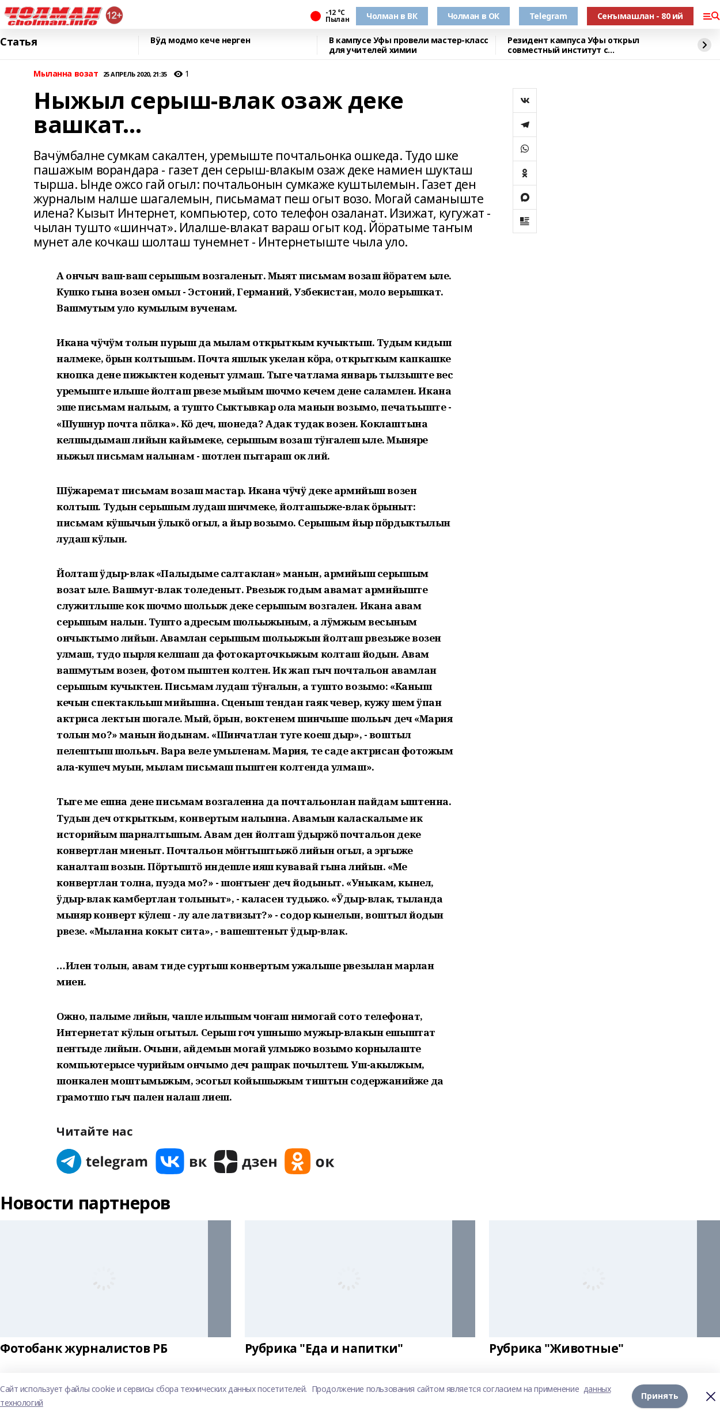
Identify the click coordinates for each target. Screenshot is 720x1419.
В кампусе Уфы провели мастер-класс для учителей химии (408, 45)
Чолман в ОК (473, 15)
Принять (660, 1395)
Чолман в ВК (391, 15)
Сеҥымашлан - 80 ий (640, 15)
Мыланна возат (65, 74)
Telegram (548, 15)
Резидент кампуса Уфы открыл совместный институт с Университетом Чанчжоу (573, 45)
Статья (18, 42)
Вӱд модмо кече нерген (200, 40)
